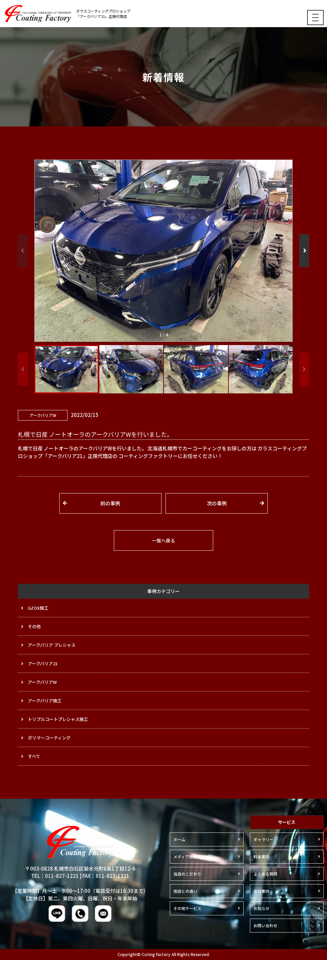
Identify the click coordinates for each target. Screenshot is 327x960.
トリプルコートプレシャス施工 (58, 719)
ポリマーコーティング (49, 737)
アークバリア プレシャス (51, 645)
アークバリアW (42, 682)
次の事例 (217, 503)
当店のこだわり (187, 874)
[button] (304, 250)
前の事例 (110, 503)
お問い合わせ (265, 925)
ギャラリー (263, 839)
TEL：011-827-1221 (55, 875)
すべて (34, 756)
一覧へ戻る (163, 540)
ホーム (179, 839)
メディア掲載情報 (189, 856)
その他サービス (187, 908)
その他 (34, 626)
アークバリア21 (43, 663)
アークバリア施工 (45, 700)
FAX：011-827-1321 (105, 875)
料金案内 (261, 856)
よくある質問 (265, 874)
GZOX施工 (38, 608)
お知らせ (261, 908)
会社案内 (261, 891)
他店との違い (185, 891)
